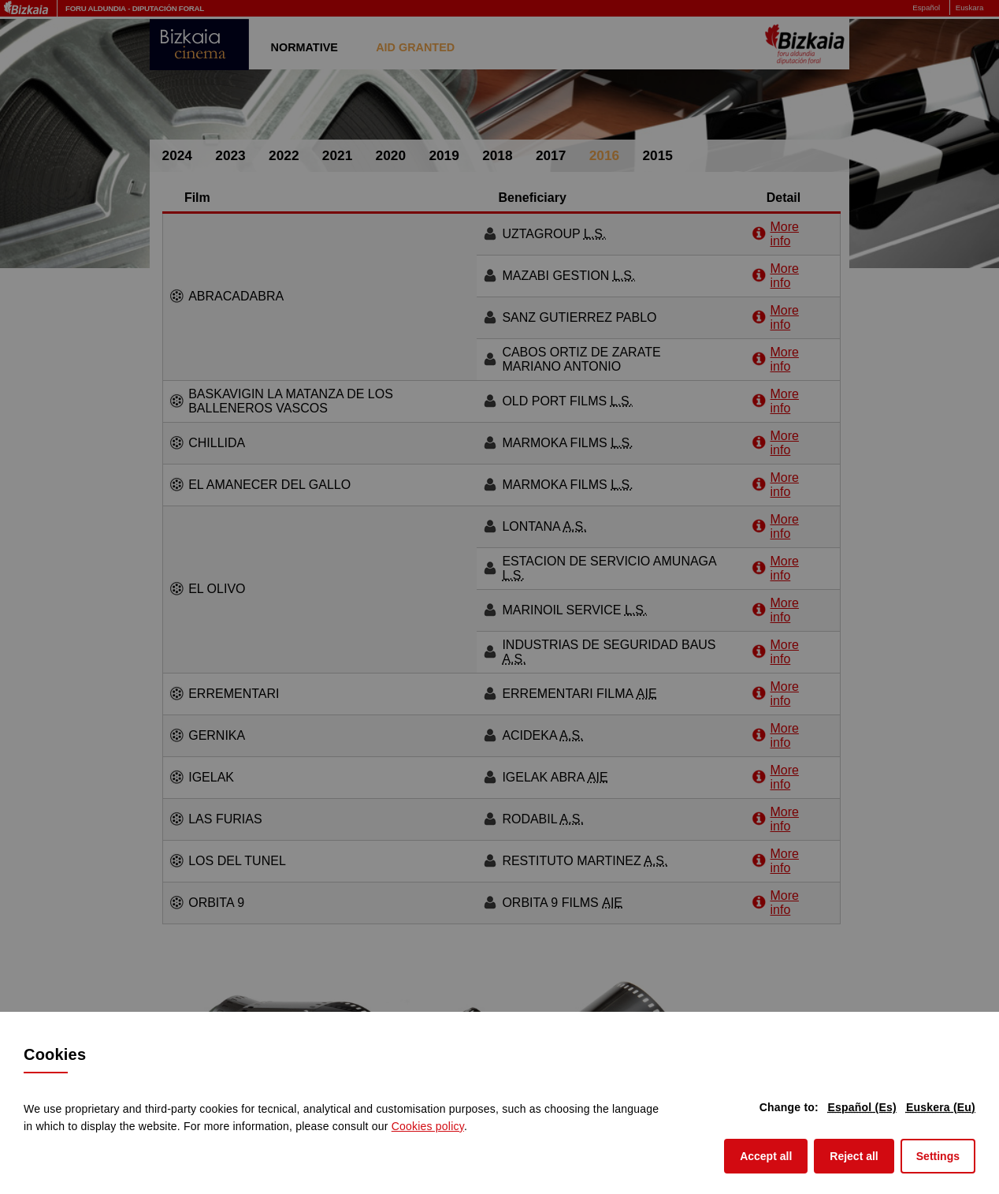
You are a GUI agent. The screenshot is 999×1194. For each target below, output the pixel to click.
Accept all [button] (774, 1154)
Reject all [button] (861, 1154)
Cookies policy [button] (428, 1126)
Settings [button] (938, 1156)
